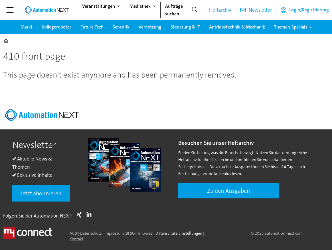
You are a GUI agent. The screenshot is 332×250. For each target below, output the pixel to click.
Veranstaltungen (98, 6)
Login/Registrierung (309, 10)
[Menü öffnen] (10, 10)
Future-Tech (92, 27)
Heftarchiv (220, 10)
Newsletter (260, 10)
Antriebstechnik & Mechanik (237, 27)
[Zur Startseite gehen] (46, 10)
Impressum (114, 233)
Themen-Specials (290, 27)
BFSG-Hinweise (139, 233)
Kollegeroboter (56, 27)
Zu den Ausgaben (228, 190)
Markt (27, 27)
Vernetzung (150, 27)
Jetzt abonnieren (41, 193)
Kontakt (76, 238)
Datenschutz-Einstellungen (178, 233)
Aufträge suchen (174, 10)
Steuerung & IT (185, 27)
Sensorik (121, 27)
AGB (73, 233)
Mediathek (140, 6)
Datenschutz (91, 233)
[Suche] (194, 10)
